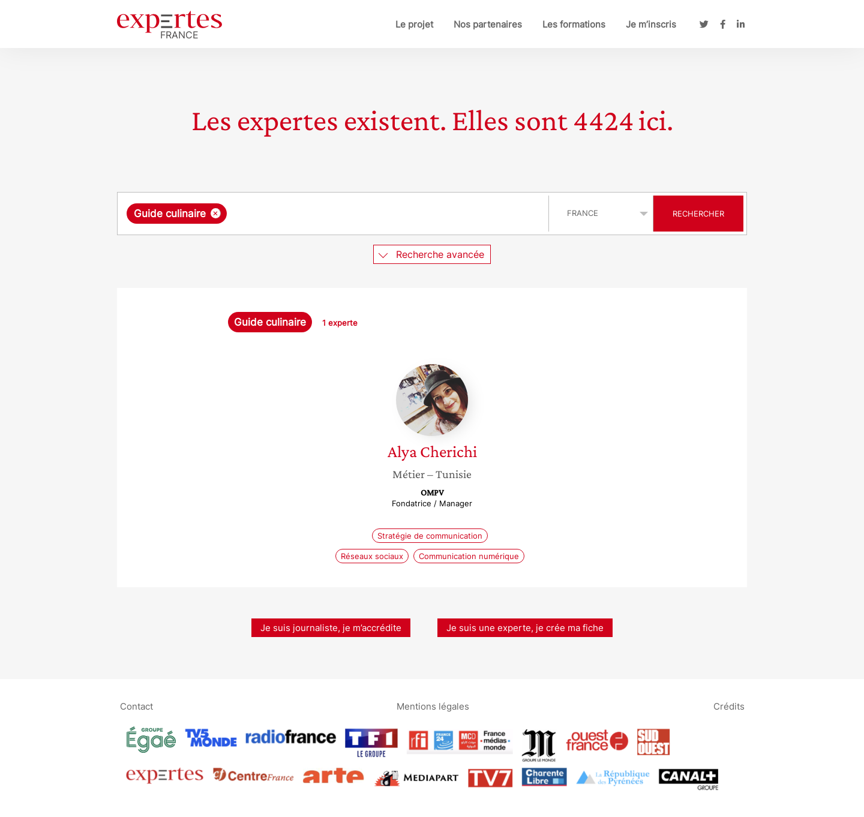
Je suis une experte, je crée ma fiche (525, 627)
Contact (136, 705)
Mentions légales (433, 705)
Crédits (729, 705)
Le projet (414, 24)
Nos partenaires (488, 24)
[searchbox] (353, 214)
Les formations (573, 24)
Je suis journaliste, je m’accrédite (330, 627)
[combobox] (334, 214)
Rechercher (698, 213)
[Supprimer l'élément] (216, 213)
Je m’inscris (651, 24)
